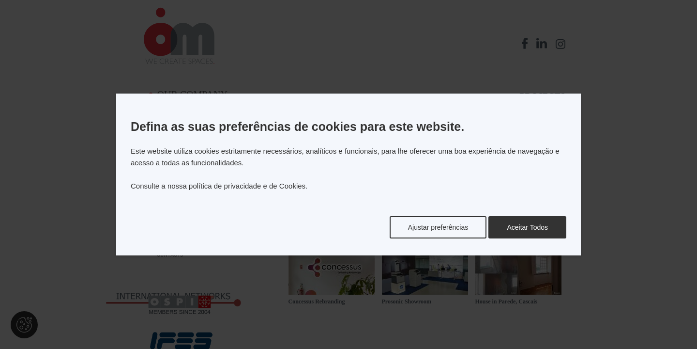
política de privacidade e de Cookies (247, 186)
